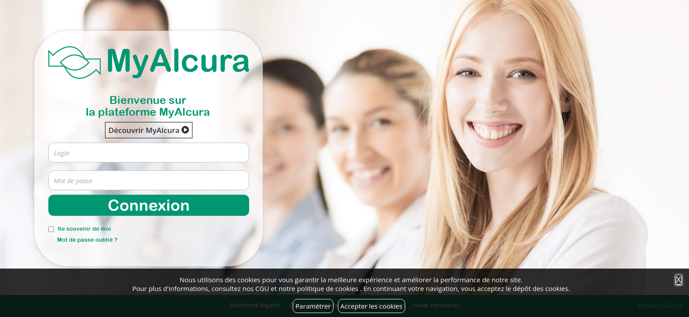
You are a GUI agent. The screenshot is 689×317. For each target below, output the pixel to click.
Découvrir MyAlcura (149, 130)
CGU (262, 288)
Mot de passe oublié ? (87, 239)
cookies (346, 288)
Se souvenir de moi (84, 228)
